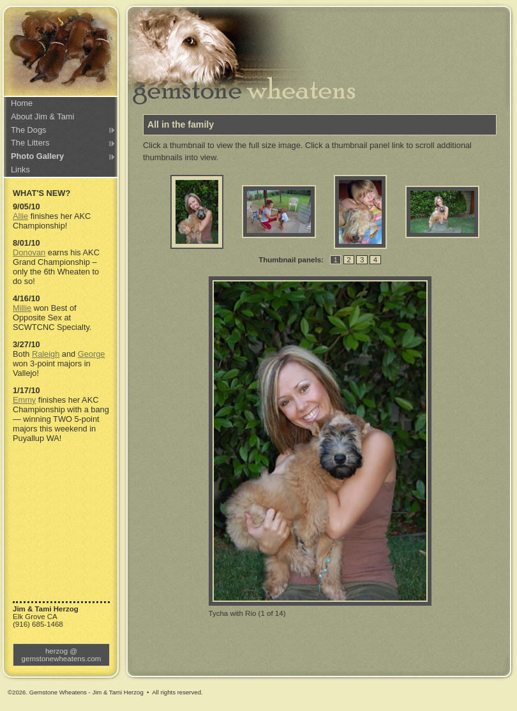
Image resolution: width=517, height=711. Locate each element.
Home (22, 103)
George (91, 354)
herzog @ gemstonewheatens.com (61, 654)
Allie (20, 216)
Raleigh (45, 354)
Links (20, 169)
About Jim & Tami (42, 116)
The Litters (30, 142)
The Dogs (28, 130)
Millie (22, 308)
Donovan (29, 252)
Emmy (24, 400)
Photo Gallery (37, 156)
